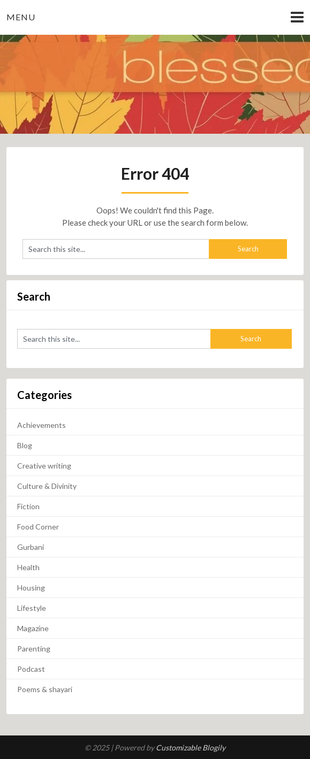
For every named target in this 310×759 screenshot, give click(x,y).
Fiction (28, 506)
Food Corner (38, 526)
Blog (24, 445)
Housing (31, 587)
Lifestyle (31, 607)
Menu (20, 17)
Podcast (31, 668)
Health (28, 567)
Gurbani (30, 546)
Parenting (33, 648)
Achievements (41, 425)
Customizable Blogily (190, 747)
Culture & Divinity (47, 485)
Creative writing (44, 465)
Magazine (33, 628)
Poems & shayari (44, 689)
